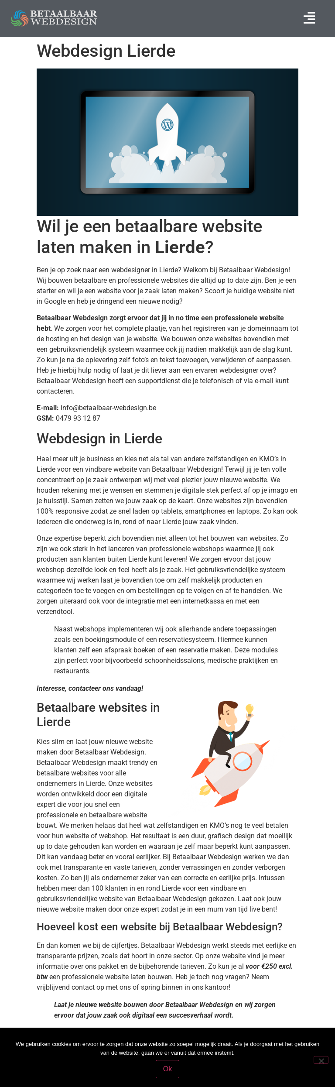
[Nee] (321, 1060)
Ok (167, 1069)
